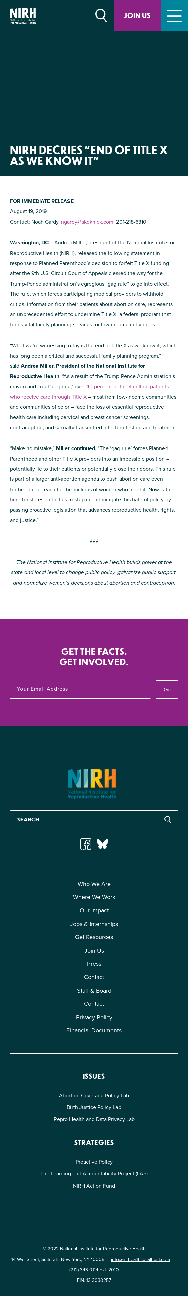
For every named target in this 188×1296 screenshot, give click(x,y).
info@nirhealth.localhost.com (140, 1259)
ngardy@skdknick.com (87, 222)
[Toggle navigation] (174, 15)
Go (167, 689)
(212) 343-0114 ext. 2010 (94, 1269)
